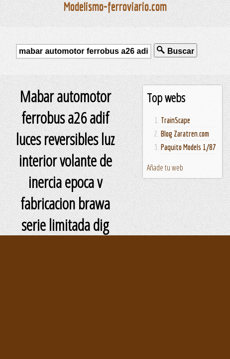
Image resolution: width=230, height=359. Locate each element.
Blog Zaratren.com (185, 133)
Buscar (175, 50)
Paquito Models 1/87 (188, 147)
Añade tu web (165, 167)
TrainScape (175, 120)
